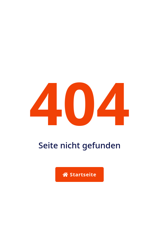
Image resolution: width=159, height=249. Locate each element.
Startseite (79, 174)
